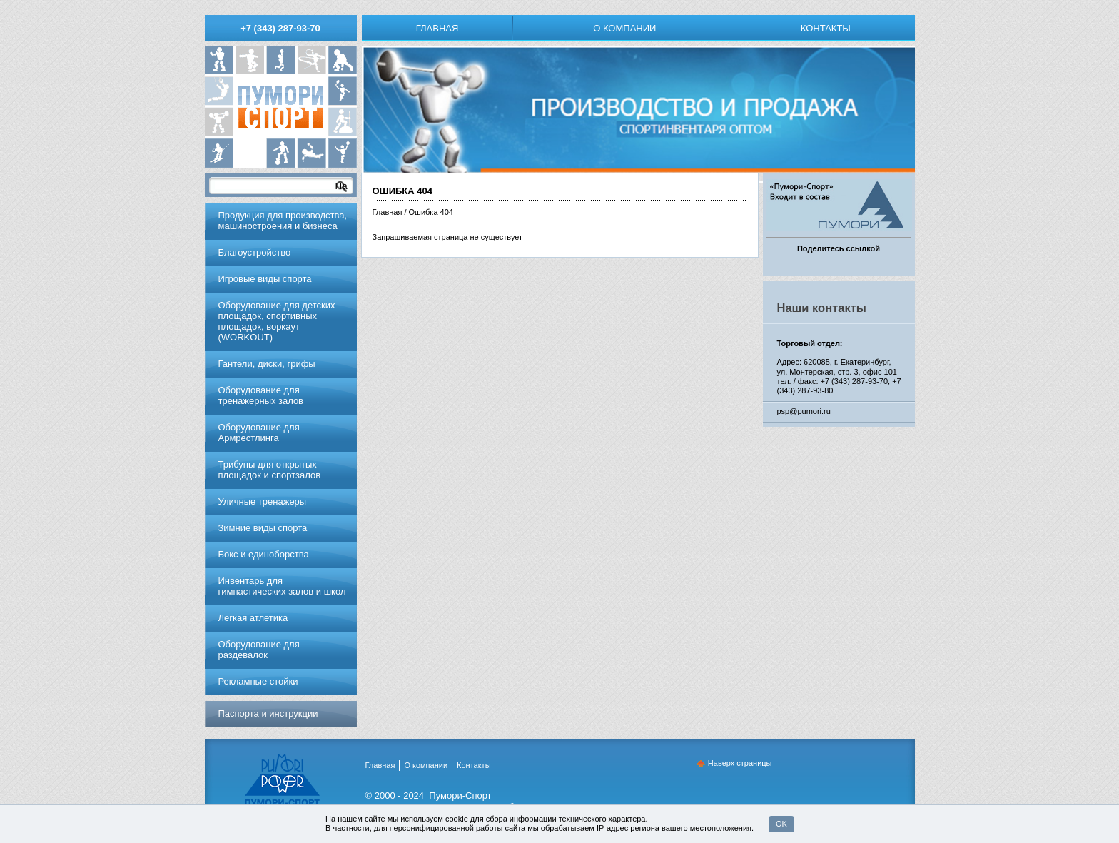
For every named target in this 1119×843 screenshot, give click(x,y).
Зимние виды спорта (263, 528)
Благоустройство (254, 252)
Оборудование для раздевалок (259, 649)
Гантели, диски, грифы (266, 363)
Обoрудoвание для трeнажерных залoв (261, 395)
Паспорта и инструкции (268, 713)
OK (781, 823)
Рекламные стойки (258, 681)
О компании (624, 28)
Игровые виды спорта (265, 278)
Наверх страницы (740, 763)
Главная (437, 28)
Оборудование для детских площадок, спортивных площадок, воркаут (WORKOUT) (276, 321)
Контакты (826, 28)
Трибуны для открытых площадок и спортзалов (269, 469)
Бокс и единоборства (263, 554)
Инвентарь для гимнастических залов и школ (282, 586)
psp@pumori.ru (804, 411)
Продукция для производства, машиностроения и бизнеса (283, 220)
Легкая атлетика (253, 617)
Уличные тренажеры (262, 501)
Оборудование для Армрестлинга (259, 432)
